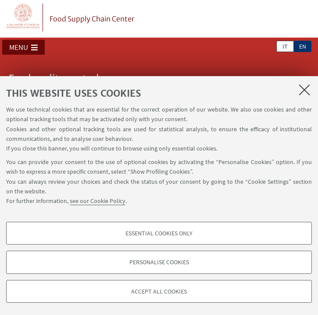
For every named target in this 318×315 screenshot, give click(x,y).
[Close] (304, 90)
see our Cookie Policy (97, 201)
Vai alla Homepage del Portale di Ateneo (23, 18)
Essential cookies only (159, 233)
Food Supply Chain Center (92, 18)
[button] (23, 47)
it (285, 46)
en (302, 46)
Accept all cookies (159, 291)
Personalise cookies (159, 262)
